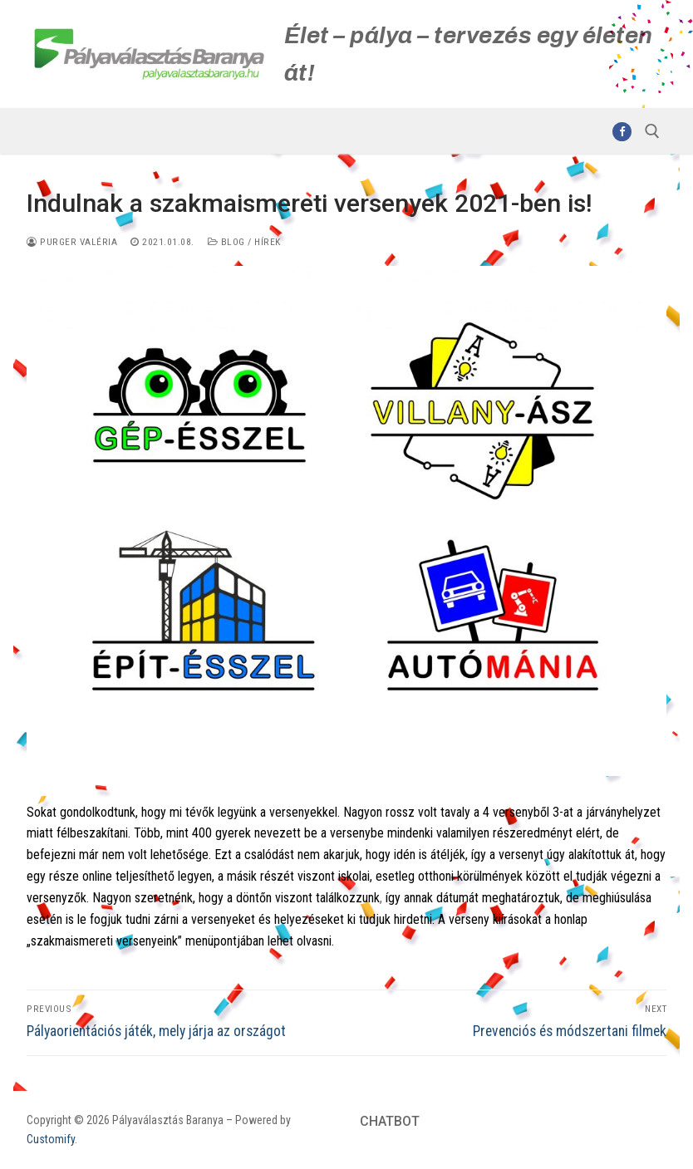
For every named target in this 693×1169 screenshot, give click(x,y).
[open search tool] (652, 131)
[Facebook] (622, 131)
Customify (51, 1139)
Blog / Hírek (244, 242)
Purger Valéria (72, 242)
